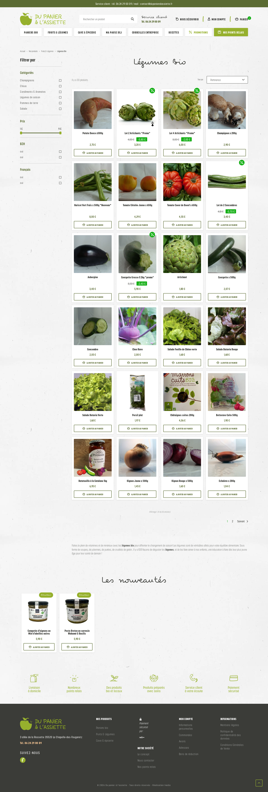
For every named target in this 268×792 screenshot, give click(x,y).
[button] (241, 19)
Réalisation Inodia (161, 785)
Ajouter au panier (92, 152)
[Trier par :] (227, 80)
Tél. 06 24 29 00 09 (151, 21)
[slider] (21, 133)
